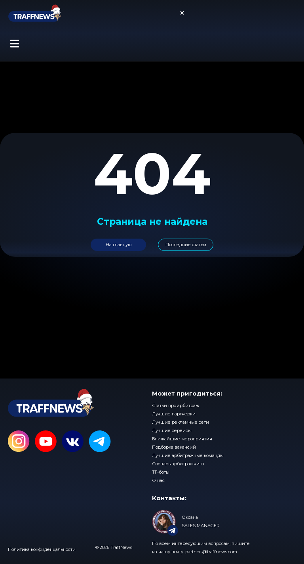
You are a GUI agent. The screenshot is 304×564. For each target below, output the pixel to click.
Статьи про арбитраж (175, 405)
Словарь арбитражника (178, 463)
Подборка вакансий (174, 447)
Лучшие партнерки (174, 414)
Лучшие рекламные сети (180, 422)
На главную (118, 244)
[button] (14, 44)
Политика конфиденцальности (42, 549)
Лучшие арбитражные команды (188, 455)
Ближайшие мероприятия (182, 439)
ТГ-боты (160, 472)
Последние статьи (185, 244)
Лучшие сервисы (172, 430)
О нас (158, 480)
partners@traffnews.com (211, 551)
